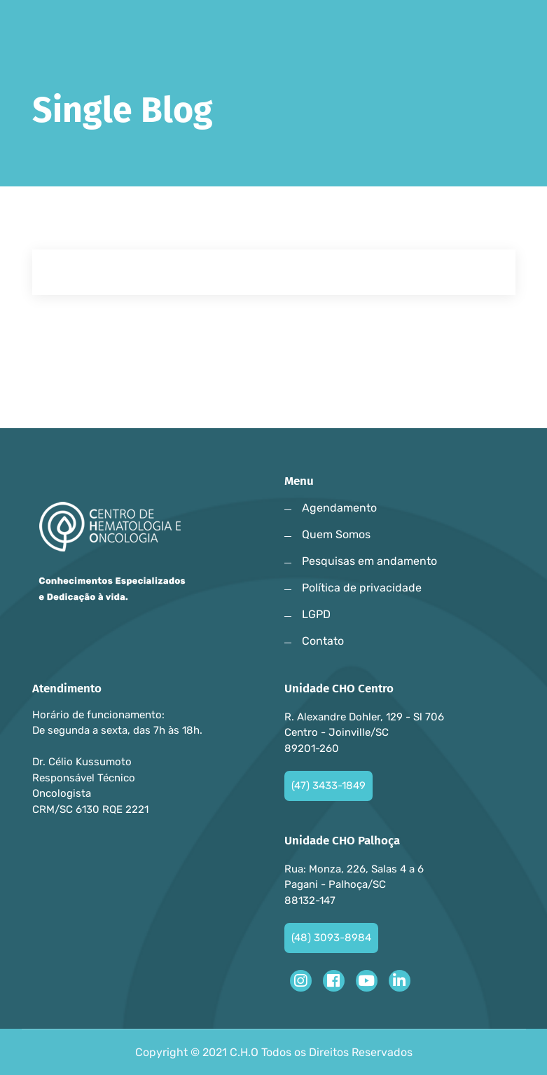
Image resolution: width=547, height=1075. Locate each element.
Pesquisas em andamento (369, 561)
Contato (323, 641)
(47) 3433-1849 (328, 785)
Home (52, 159)
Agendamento (339, 507)
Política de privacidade (362, 587)
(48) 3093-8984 (331, 937)
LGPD (316, 614)
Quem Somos (336, 534)
